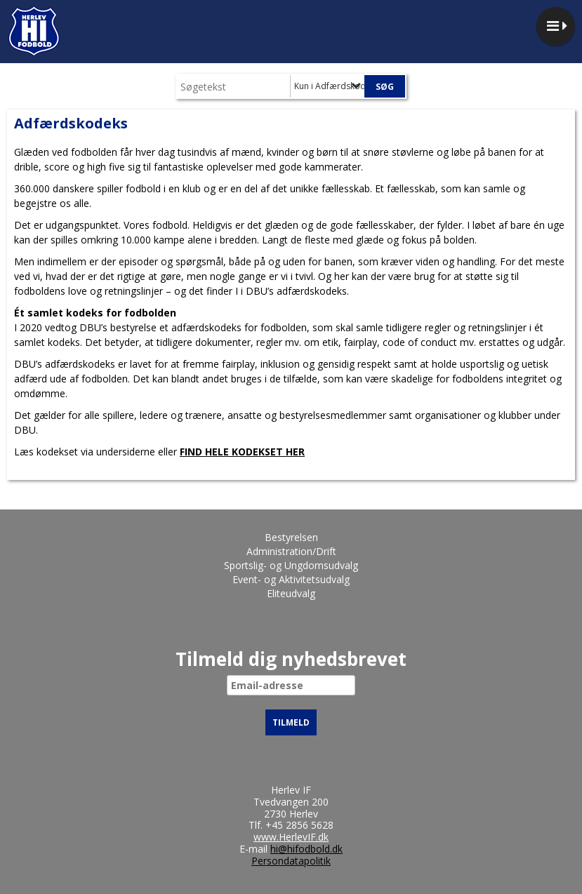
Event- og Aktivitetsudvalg (291, 579)
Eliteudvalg (291, 593)
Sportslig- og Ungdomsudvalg (291, 565)
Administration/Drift (291, 551)
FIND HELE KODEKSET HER (242, 451)
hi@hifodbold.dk (306, 848)
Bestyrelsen (291, 537)
